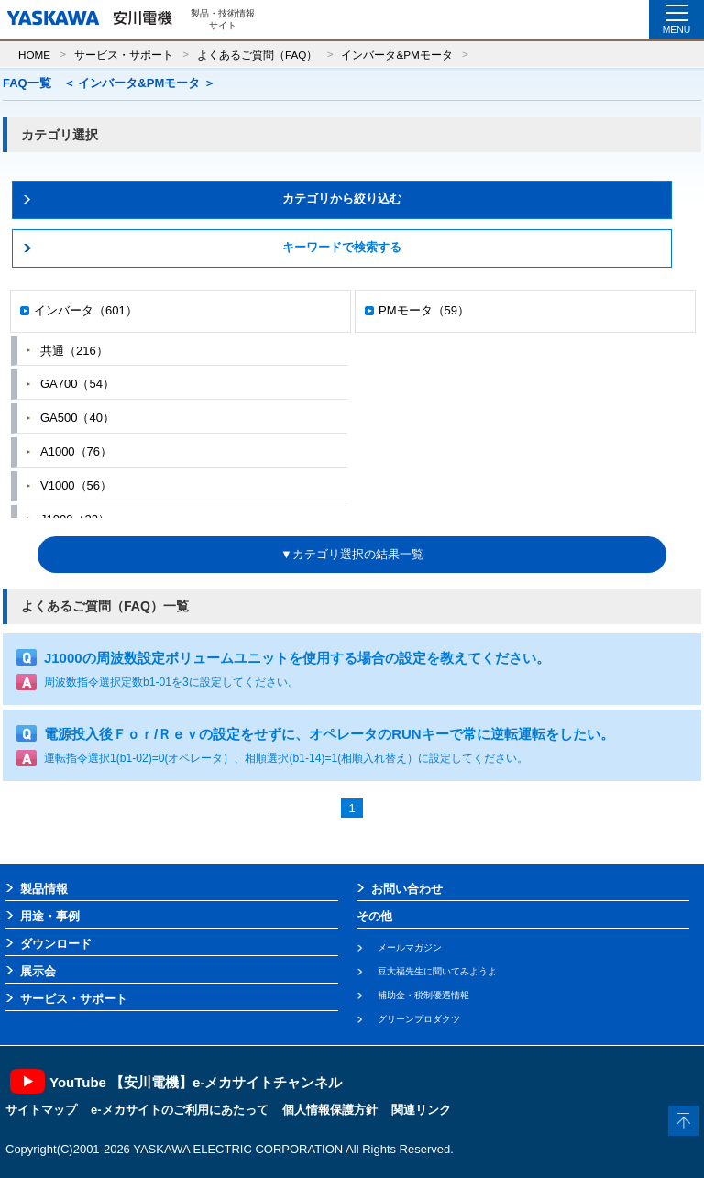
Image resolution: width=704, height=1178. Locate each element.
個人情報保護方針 (330, 1110)
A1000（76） (76, 451)
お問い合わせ (407, 889)
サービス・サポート (123, 55)
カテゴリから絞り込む (342, 198)
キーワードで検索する (342, 247)
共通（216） (74, 351)
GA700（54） (77, 384)
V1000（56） (76, 485)
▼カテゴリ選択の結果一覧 (352, 554)
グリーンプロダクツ (419, 1019)
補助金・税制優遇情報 (423, 995)
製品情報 (44, 889)
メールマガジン (410, 947)
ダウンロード (56, 944)
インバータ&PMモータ (396, 55)
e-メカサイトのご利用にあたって (180, 1110)
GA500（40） (77, 417)
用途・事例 (50, 916)
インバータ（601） (86, 310)
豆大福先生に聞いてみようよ (437, 971)
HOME (34, 55)
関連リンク (421, 1110)
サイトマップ (41, 1110)
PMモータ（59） (424, 310)
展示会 (38, 971)
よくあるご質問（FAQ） (257, 55)
